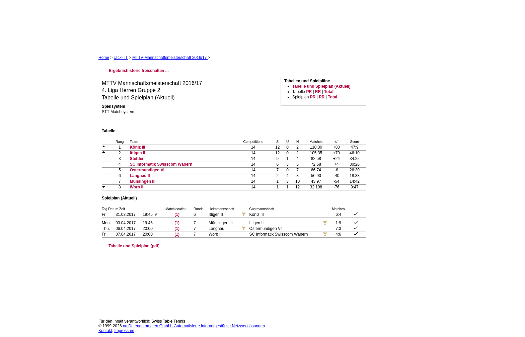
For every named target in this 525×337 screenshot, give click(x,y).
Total (328, 91)
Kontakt (105, 330)
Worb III (137, 187)
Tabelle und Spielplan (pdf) (133, 246)
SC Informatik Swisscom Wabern (161, 164)
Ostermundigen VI (147, 170)
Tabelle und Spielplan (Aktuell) (321, 86)
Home (103, 57)
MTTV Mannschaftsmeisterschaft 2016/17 (170, 57)
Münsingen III (143, 181)
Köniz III (137, 147)
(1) (176, 214)
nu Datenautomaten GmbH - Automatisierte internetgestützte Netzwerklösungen (194, 326)
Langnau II (140, 175)
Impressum (124, 330)
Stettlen (137, 158)
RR (318, 91)
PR (309, 91)
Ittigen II (137, 153)
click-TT (121, 57)
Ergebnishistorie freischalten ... (139, 70)
